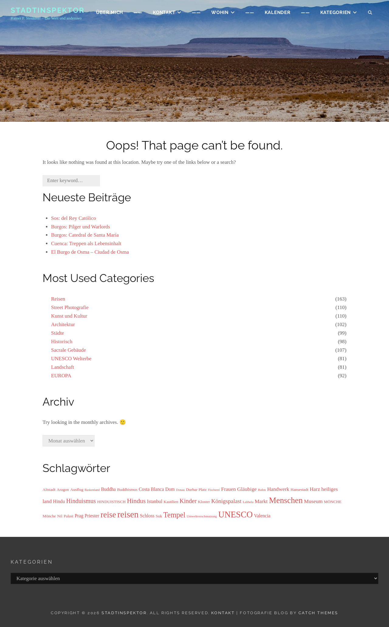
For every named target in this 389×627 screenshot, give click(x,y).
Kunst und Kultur (69, 316)
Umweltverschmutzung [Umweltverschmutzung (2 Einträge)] (202, 516)
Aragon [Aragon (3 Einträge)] (63, 489)
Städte (57, 333)
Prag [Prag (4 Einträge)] (79, 515)
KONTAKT (164, 14)
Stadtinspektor (48, 11)
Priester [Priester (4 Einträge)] (92, 515)
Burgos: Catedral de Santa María (85, 235)
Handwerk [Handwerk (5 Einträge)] (278, 489)
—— (138, 14)
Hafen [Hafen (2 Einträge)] (262, 489)
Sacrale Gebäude (68, 350)
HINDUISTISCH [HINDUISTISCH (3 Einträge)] (111, 501)
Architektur (63, 324)
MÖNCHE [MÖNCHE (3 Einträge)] (333, 501)
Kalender (278, 14)
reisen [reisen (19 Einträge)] (128, 514)
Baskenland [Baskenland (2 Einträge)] (92, 489)
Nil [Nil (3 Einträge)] (59, 516)
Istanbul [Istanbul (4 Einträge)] (154, 501)
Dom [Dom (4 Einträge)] (170, 489)
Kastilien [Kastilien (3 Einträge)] (171, 501)
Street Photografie (69, 307)
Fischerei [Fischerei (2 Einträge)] (214, 489)
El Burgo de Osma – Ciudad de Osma (90, 252)
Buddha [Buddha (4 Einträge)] (108, 489)
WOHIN (220, 14)
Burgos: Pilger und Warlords (80, 227)
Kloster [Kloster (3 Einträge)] (204, 501)
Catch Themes (318, 613)
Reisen (58, 299)
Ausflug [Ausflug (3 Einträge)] (76, 489)
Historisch (61, 341)
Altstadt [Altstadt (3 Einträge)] (49, 489)
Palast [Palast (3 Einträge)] (68, 516)
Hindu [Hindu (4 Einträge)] (59, 501)
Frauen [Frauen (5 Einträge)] (228, 489)
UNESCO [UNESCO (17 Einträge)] (235, 514)
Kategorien (335, 14)
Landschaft (62, 367)
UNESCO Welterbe (71, 358)
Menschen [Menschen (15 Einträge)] (286, 500)
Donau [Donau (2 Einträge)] (180, 489)
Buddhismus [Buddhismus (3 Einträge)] (127, 489)
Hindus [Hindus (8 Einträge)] (136, 501)
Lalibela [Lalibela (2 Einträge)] (248, 502)
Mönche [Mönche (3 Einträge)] (49, 516)
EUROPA (61, 376)
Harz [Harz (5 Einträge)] (315, 489)
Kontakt (223, 613)
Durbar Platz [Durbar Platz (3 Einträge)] (196, 489)
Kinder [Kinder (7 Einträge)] (188, 501)
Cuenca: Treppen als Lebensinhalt (86, 243)
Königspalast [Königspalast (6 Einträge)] (226, 501)
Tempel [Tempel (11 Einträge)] (174, 515)
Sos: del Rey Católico (73, 218)
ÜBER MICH (109, 14)
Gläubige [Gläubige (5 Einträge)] (246, 489)
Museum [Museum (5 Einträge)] (313, 501)
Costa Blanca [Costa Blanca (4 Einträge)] (151, 489)
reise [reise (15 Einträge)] (108, 514)
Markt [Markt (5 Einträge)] (261, 501)
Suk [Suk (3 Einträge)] (159, 516)
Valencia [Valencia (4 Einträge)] (262, 515)
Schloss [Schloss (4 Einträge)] (147, 515)
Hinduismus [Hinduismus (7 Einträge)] (81, 501)
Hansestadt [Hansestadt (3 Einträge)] (299, 489)
